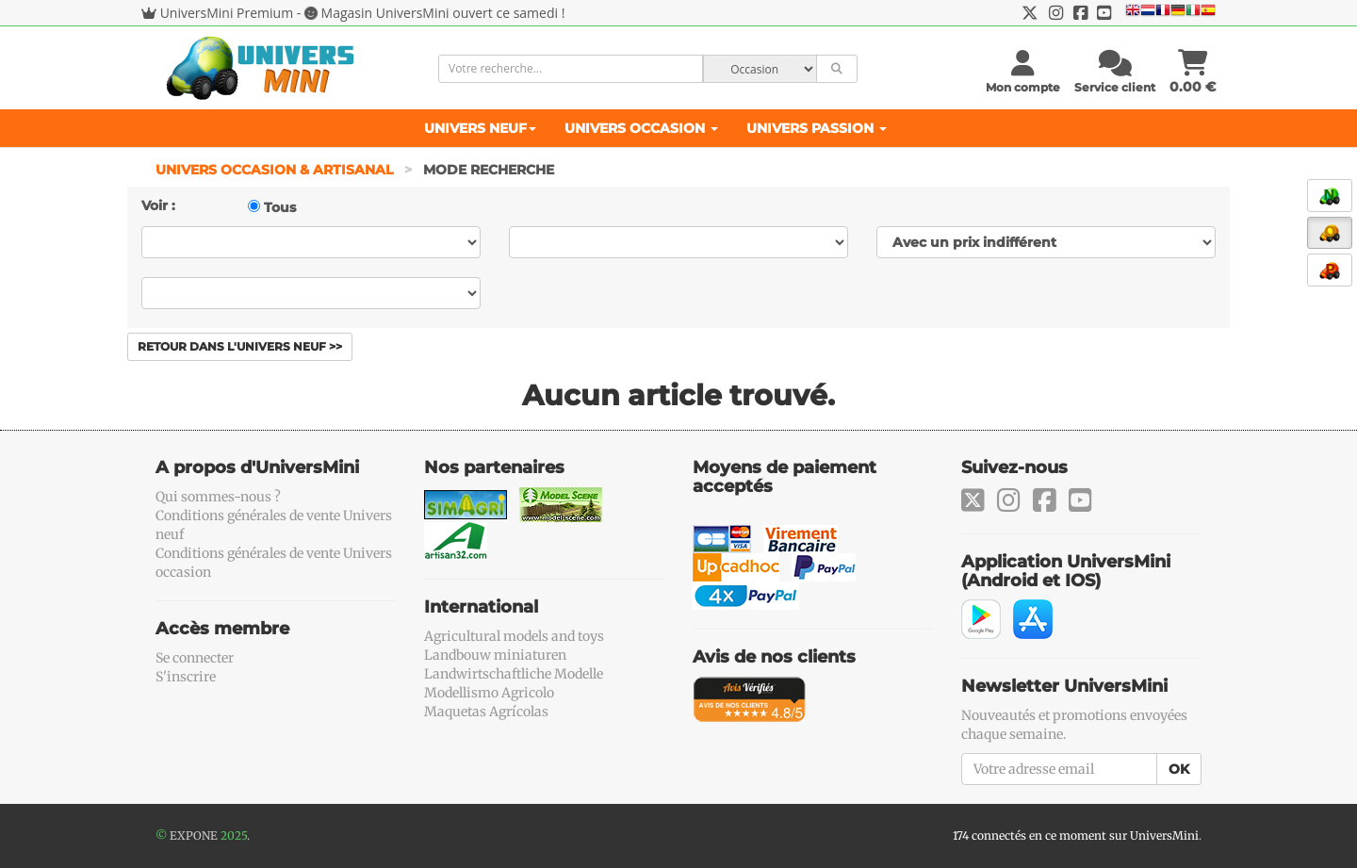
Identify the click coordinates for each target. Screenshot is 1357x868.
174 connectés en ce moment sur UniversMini (1076, 835)
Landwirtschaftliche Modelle (513, 673)
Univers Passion (816, 128)
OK (1179, 769)
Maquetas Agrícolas (486, 711)
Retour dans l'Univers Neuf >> (240, 346)
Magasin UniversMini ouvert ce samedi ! (443, 13)
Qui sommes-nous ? (218, 496)
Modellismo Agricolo (489, 692)
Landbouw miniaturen (495, 655)
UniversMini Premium (227, 13)
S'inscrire (185, 676)
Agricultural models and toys (514, 636)
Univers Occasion (641, 128)
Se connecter (194, 657)
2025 (234, 835)
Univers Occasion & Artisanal (276, 169)
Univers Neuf (480, 128)
